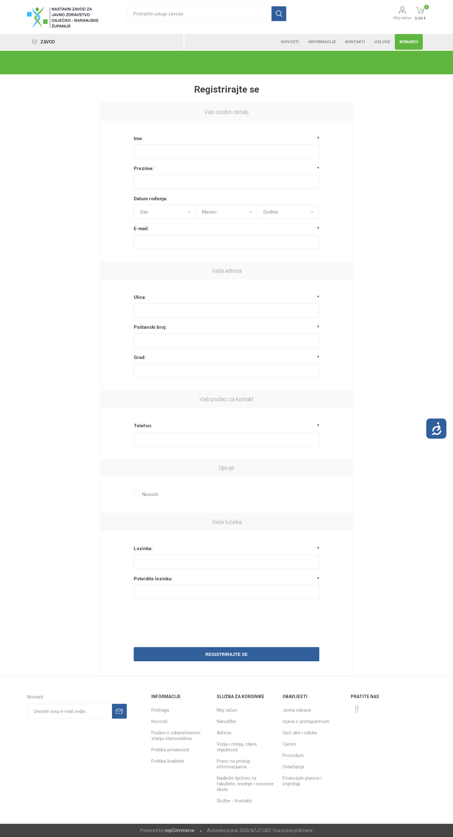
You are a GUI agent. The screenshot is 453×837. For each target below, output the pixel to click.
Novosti (150, 494)
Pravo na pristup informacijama (233, 764)
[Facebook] (357, 709)
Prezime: (144, 168)
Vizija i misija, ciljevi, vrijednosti (237, 747)
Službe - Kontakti (234, 801)
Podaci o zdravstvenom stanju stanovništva (175, 735)
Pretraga (160, 710)
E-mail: (141, 228)
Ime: (138, 138)
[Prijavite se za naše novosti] (69, 711)
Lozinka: (143, 548)
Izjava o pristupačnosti (305, 721)
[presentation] (226, 619)
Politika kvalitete (167, 761)
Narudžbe (226, 721)
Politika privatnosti (170, 750)
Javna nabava (296, 710)
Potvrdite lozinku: (153, 579)
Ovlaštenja (293, 767)
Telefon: (143, 426)
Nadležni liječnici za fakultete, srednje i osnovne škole (245, 783)
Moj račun (402, 17)
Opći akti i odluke (299, 733)
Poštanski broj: (150, 327)
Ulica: (140, 297)
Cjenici (289, 744)
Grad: (140, 357)
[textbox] (199, 13)
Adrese (224, 733)
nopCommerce (179, 830)
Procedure (293, 755)
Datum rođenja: (150, 199)
